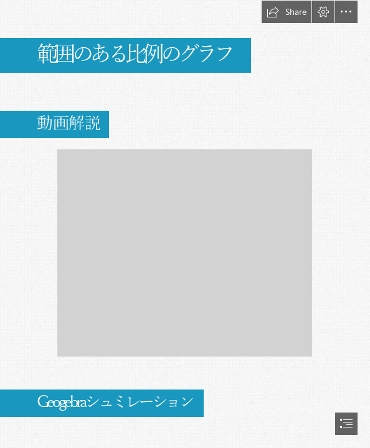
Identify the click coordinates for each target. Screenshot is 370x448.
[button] (286, 12)
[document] (185, 224)
